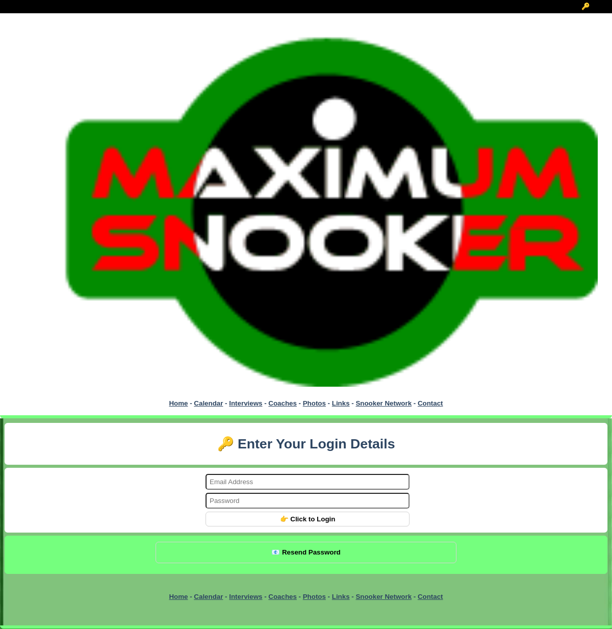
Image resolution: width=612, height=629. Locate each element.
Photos (314, 403)
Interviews (245, 403)
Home (178, 403)
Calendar (208, 403)
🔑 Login (595, 6)
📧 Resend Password (306, 552)
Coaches (282, 403)
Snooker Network (383, 403)
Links (341, 403)
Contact (430, 403)
